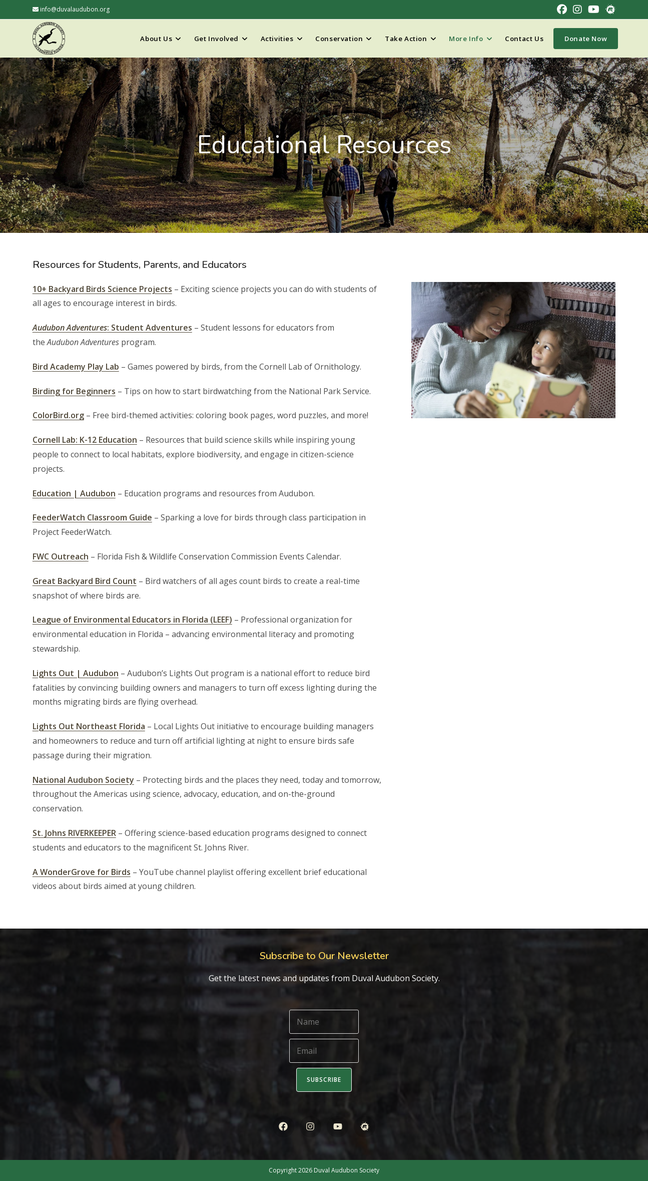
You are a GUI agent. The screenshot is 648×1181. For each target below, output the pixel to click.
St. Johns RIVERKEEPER (74, 832)
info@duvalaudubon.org (71, 9)
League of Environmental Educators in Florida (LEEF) (132, 619)
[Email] (324, 1051)
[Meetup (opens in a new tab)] (608, 10)
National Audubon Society (83, 779)
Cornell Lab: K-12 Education (85, 439)
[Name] (324, 1022)
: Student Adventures (112, 327)
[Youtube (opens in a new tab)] (593, 10)
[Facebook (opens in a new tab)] (562, 10)
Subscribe (324, 1079)
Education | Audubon (74, 493)
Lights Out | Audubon (76, 673)
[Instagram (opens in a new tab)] (577, 10)
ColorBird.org (58, 415)
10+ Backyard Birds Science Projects (102, 288)
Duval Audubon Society (346, 1170)
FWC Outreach (61, 556)
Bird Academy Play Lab (76, 366)
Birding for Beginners (74, 391)
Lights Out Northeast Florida (89, 726)
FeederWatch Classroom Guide (92, 517)
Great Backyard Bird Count (85, 580)
